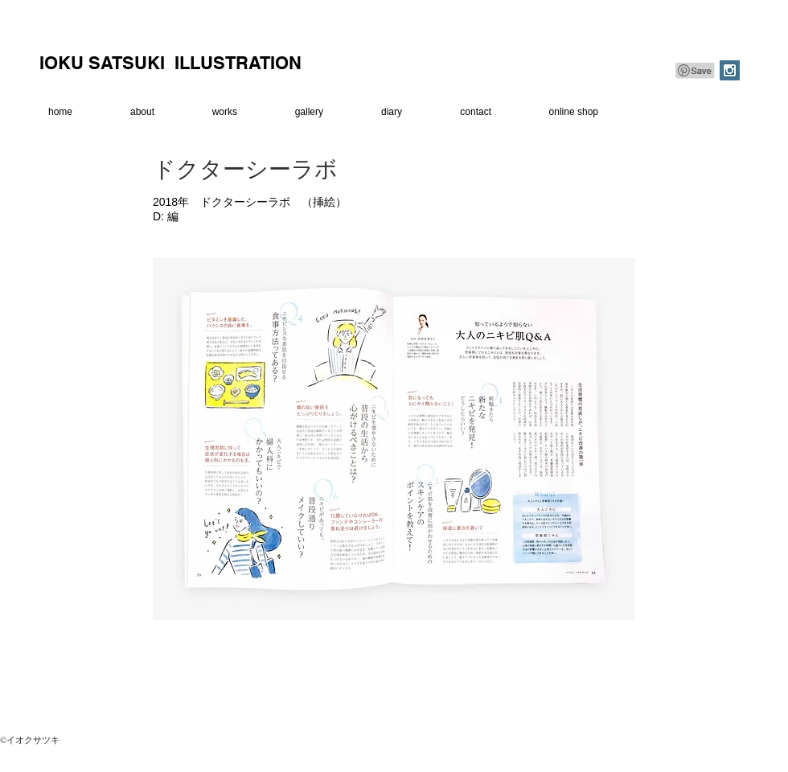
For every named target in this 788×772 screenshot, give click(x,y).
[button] (209, 112)
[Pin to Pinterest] (695, 71)
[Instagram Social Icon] (730, 70)
